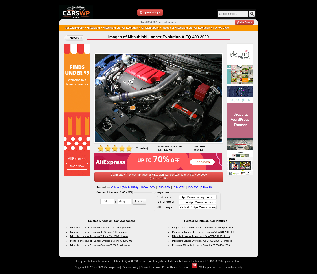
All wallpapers (150, 27)
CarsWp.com (112, 267)
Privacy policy (130, 267)
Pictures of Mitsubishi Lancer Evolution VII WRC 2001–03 (101, 240)
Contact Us (147, 267)
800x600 (192, 187)
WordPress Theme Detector (172, 267)
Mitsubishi (93, 27)
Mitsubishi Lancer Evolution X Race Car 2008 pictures (99, 236)
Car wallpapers (74, 27)
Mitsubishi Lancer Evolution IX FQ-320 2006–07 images (202, 240)
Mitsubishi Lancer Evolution (120, 27)
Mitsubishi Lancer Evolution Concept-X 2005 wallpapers (100, 245)
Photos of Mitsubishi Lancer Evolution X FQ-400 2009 (201, 245)
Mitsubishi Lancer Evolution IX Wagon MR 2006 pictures (100, 227)
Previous (75, 38)
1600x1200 (147, 187)
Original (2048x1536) (124, 187)
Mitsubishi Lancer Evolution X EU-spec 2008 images (98, 232)
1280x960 (163, 187)
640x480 (206, 187)
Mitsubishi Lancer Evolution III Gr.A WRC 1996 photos (201, 236)
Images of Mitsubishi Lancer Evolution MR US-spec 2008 (202, 227)
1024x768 (178, 187)
